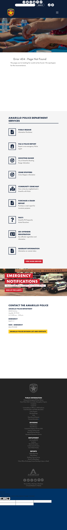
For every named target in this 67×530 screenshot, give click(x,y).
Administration (33, 425)
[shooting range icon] (12, 161)
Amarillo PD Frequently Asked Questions (25, 220)
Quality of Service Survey (33, 457)
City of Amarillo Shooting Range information (26, 160)
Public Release (33, 455)
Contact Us (33, 406)
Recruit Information (33, 444)
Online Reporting (33, 453)
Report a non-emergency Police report (28, 146)
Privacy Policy (27, 484)
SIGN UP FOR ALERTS (13, 290)
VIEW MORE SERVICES (33, 261)
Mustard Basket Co (32, 485)
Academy (33, 442)
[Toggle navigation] (57, 12)
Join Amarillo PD (33, 440)
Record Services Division (33, 432)
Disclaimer (40, 484)
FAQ (33, 415)
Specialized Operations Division (33, 434)
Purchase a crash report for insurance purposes (26, 205)
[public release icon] (12, 133)
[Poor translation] (7, 498)
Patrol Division (33, 427)
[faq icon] (12, 221)
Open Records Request (33, 417)
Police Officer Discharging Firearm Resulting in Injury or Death (33, 461)
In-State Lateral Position (33, 446)
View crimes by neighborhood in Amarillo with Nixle (28, 189)
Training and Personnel (33, 430)
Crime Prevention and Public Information (33, 409)
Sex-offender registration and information (27, 236)
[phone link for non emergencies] (49, 4)
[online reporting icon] (12, 147)
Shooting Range (33, 413)
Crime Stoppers (33, 411)
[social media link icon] (24, 1)
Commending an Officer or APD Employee (33, 407)
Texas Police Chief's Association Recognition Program (33, 402)
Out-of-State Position (33, 447)
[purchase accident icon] (12, 204)
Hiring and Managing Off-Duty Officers (33, 400)
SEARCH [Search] (40, 5)
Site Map (34, 484)
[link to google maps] (52, 4)
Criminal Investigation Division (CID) (33, 428)
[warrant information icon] (12, 252)
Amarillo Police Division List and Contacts (28, 331)
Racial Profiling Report (33, 459)
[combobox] (25, 5)
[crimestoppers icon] (12, 176)
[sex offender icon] (12, 235)
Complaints (33, 404)
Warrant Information (33, 419)
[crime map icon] (12, 190)
